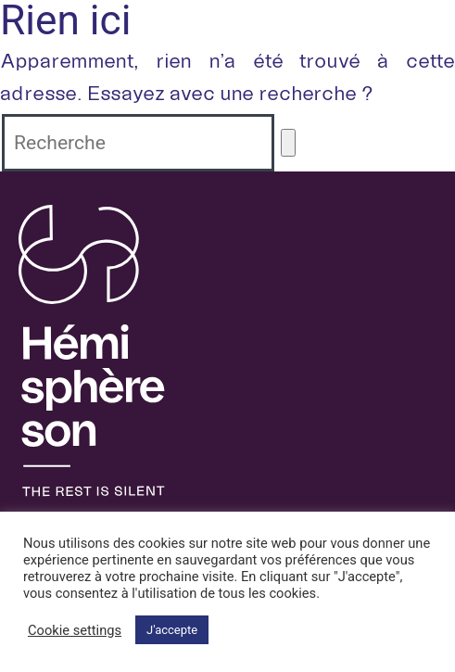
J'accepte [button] (171, 630)
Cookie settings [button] (74, 630)
